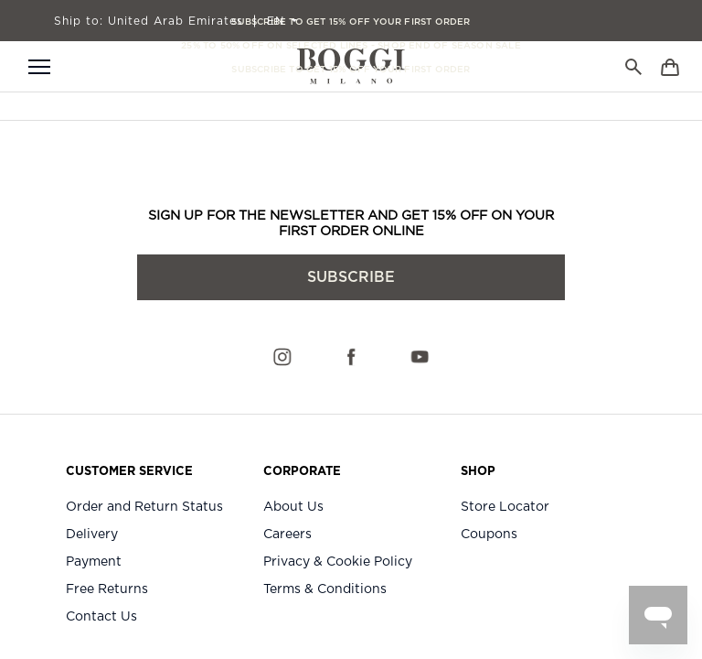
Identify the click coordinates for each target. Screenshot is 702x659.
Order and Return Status (144, 507)
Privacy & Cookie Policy (337, 562)
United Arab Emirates (148, 21)
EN (278, 21)
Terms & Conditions (325, 589)
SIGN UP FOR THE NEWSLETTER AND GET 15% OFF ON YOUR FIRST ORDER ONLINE (351, 223)
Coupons (489, 534)
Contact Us (101, 616)
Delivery (92, 534)
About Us (293, 507)
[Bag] (670, 66)
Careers (287, 534)
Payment (94, 562)
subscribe (351, 277)
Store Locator (505, 507)
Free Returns (107, 589)
